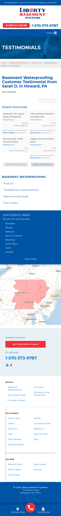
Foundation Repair (16, 400)
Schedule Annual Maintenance (41, 393)
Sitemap (31, 501)
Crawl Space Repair (17, 395)
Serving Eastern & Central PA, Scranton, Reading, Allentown (30, 2)
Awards (37, 418)
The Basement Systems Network (21, 190)
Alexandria (35, 158)
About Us (12, 429)
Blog (36, 439)
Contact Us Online (15, 338)
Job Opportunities (42, 423)
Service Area (14, 418)
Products (8, 183)
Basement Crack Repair (16, 196)
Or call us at (11, 352)
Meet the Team (41, 434)
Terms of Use (30, 498)
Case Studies (40, 464)
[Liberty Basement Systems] (30, 13)
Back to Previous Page (15, 164)
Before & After (15, 464)
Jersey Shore (35, 133)
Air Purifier (39, 387)
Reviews (38, 469)
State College (9, 133)
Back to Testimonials (43, 164)
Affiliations (39, 429)
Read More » (9, 119)
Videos (11, 423)
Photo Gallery (11, 203)
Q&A (10, 434)
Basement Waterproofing (24, 176)
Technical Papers (16, 444)
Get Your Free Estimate (25, 344)
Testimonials (14, 475)
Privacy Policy (30, 495)
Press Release (14, 439)
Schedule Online (16, 25)
